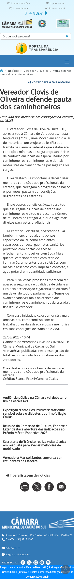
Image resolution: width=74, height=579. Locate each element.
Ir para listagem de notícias (28, 475)
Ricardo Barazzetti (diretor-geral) (44, 567)
